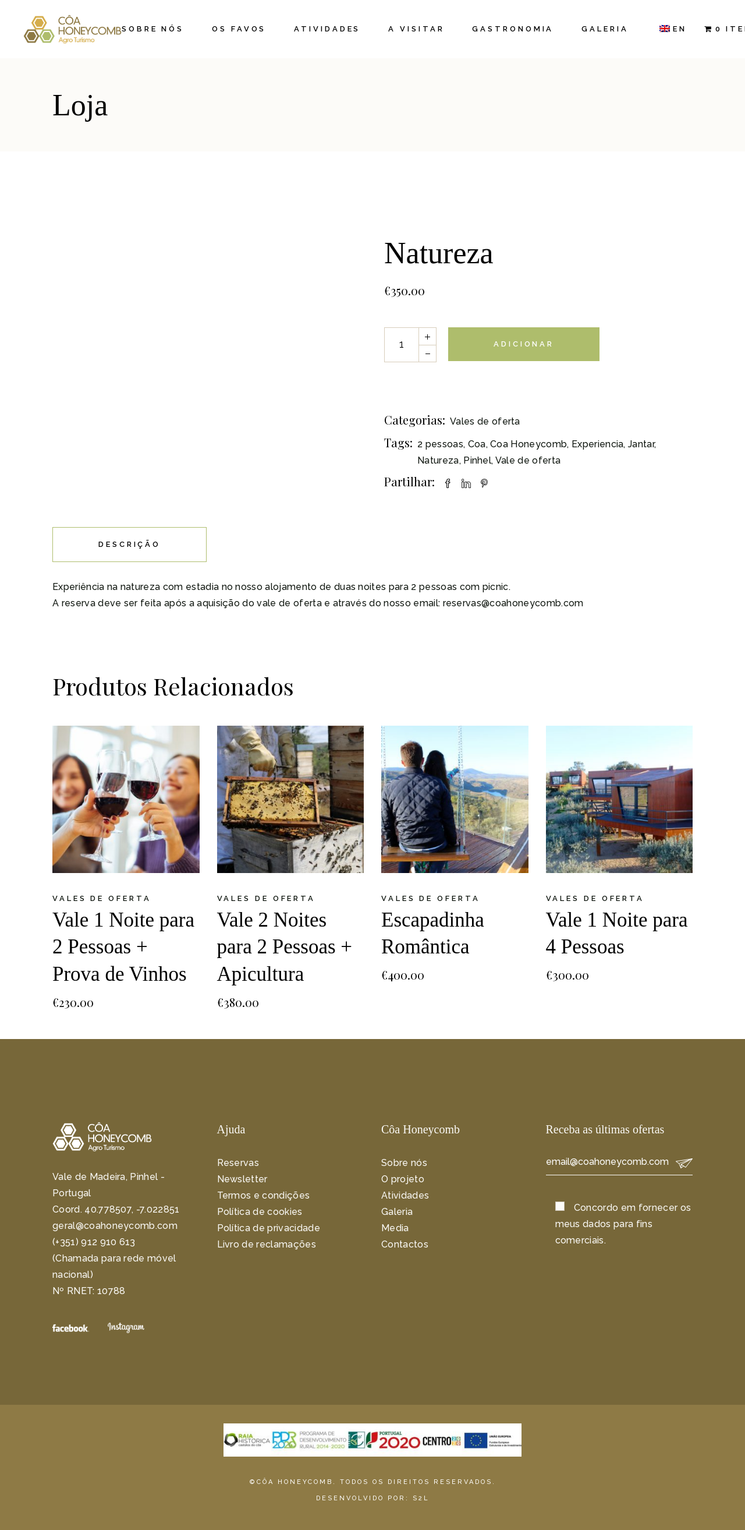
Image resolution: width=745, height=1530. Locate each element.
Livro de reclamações (266, 1244)
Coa (477, 444)
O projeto (402, 1179)
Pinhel (477, 460)
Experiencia (598, 444)
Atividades (405, 1195)
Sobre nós (404, 1162)
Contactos (404, 1244)
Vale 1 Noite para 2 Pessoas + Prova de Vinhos (123, 947)
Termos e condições (263, 1195)
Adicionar (524, 344)
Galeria (397, 1211)
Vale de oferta (527, 460)
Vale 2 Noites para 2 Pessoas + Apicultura (285, 947)
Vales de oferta (485, 421)
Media (395, 1228)
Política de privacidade (268, 1228)
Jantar (641, 444)
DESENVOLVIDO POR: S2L (373, 1498)
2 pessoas (440, 444)
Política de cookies (260, 1211)
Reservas (238, 1162)
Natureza (438, 460)
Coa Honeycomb (528, 444)
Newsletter (242, 1179)
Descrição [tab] (129, 544)
